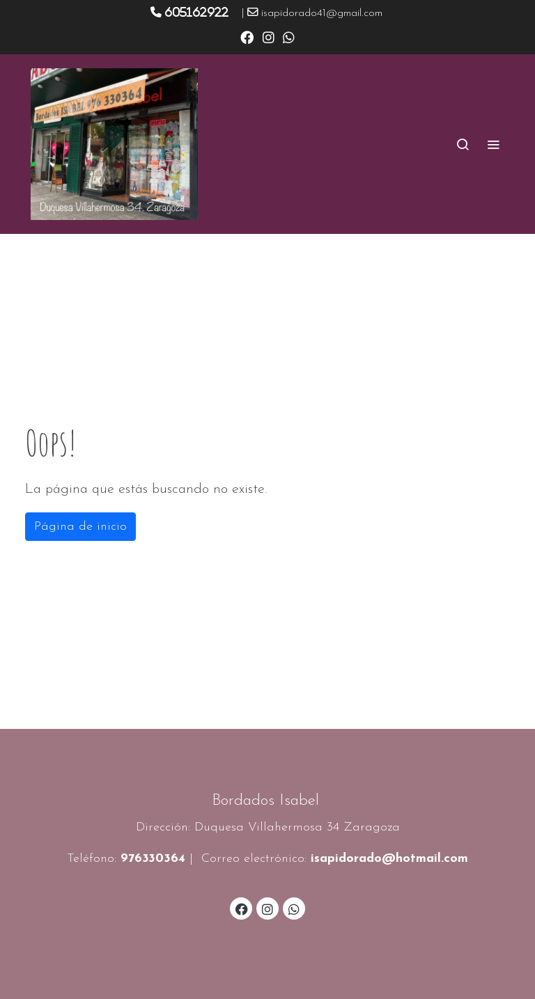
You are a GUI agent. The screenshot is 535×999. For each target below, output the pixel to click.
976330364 (153, 858)
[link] (114, 144)
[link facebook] (247, 36)
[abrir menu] (493, 144)
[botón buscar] (462, 144)
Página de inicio (80, 526)
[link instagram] (268, 36)
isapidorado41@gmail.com (321, 13)
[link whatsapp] (289, 36)
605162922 (196, 11)
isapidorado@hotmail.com (389, 858)
